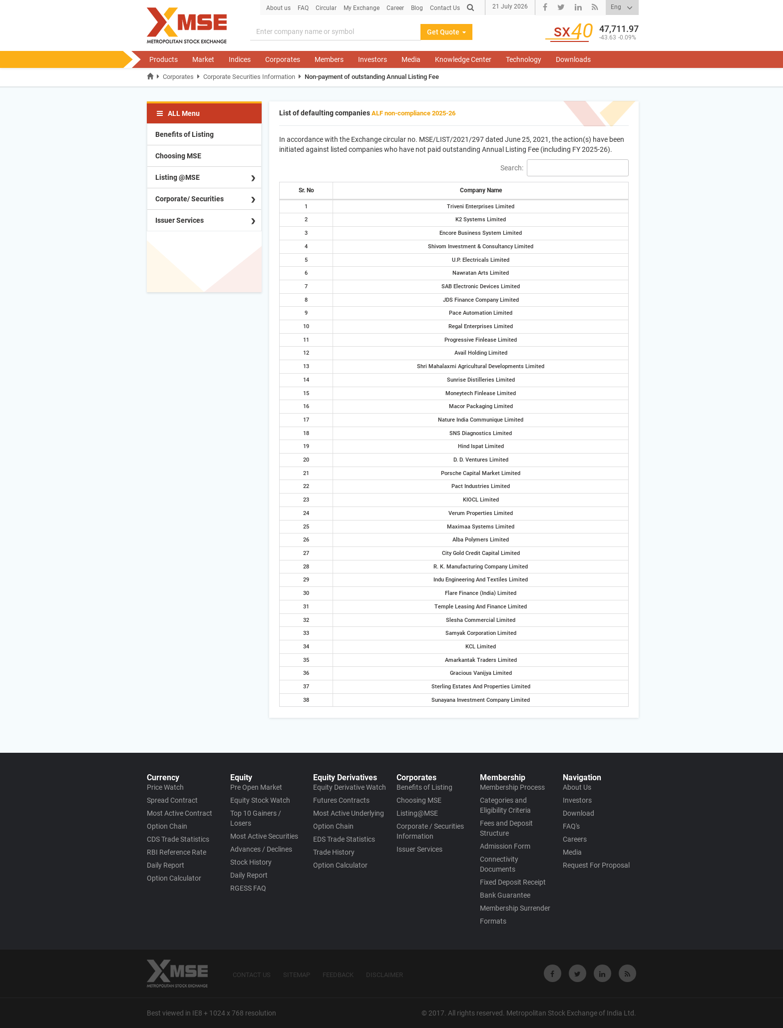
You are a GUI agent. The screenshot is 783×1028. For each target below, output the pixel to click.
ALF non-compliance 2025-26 (413, 113)
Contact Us (445, 7)
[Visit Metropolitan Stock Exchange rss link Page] (595, 7)
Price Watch (165, 787)
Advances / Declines (261, 849)
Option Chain (167, 826)
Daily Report (165, 865)
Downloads (573, 59)
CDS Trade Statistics (178, 839)
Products (163, 59)
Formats (493, 921)
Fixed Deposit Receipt (513, 882)
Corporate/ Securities (189, 199)
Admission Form (505, 846)
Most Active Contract (179, 813)
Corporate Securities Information (249, 76)
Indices (240, 59)
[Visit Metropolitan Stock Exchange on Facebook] (552, 973)
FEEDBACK (338, 975)
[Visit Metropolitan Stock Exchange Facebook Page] (545, 7)
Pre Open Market (256, 787)
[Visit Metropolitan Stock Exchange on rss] (627, 973)
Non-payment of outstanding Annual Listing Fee (372, 76)
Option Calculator (174, 878)
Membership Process (512, 787)
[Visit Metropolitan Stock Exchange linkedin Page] (578, 7)
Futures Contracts (341, 800)
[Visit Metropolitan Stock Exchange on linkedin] (602, 973)
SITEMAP (296, 975)
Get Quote (446, 32)
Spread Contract (172, 800)
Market (203, 59)
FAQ (303, 7)
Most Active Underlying (348, 813)
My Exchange (362, 7)
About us (278, 7)
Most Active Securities (264, 836)
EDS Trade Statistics (344, 839)
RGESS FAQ (248, 888)
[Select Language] (622, 7)
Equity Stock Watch (260, 800)
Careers (575, 839)
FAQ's (571, 826)
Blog (417, 7)
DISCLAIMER (384, 975)
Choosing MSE (178, 156)
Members (329, 59)
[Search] (470, 7)
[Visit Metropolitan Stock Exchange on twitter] (577, 973)
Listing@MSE (417, 813)
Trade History (334, 852)
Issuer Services (179, 220)
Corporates (282, 59)
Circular (326, 7)
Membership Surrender (515, 908)
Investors (372, 59)
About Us (577, 787)
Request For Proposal (596, 865)
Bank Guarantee (505, 895)
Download (578, 813)
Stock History (251, 862)
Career (395, 7)
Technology (523, 59)
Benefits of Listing (184, 134)
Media (410, 59)
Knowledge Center (463, 59)
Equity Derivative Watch (349, 787)
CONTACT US (252, 975)
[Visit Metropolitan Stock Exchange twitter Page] (561, 7)
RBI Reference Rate (176, 852)
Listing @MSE (177, 177)
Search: (564, 167)
